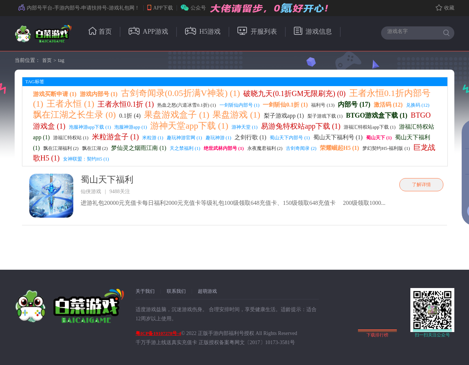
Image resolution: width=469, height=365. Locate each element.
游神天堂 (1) (244, 127)
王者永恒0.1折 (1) (125, 104)
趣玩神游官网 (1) (184, 137)
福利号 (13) (323, 105)
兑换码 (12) (417, 105)
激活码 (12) (388, 105)
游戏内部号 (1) (99, 94)
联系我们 (176, 291)
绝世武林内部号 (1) (224, 148)
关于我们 (145, 291)
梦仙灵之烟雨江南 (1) (138, 148)
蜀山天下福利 (107, 179)
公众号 (193, 8)
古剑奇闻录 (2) (301, 148)
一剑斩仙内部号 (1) (239, 105)
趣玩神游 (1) (218, 137)
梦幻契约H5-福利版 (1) (386, 148)
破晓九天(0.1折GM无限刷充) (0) (294, 93)
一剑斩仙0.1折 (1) (285, 105)
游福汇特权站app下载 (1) (369, 127)
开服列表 (257, 31)
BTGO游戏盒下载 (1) (376, 115)
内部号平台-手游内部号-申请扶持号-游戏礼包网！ (79, 8)
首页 (100, 31)
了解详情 (421, 184)
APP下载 (160, 8)
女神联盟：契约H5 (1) (86, 159)
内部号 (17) (354, 104)
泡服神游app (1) (130, 127)
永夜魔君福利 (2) (264, 148)
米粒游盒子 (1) (115, 137)
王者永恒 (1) (70, 103)
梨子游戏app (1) (284, 116)
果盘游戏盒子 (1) (176, 114)
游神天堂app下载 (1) (189, 125)
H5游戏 (203, 31)
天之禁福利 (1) (185, 148)
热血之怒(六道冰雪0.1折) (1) (186, 105)
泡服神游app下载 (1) (90, 127)
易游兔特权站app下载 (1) (300, 126)
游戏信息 (313, 31)
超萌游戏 (207, 291)
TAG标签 (34, 81)
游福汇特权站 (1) (70, 137)
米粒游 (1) (152, 137)
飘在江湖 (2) (95, 148)
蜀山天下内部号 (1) (290, 137)
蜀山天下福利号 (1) (338, 137)
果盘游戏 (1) (236, 114)
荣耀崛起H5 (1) (339, 148)
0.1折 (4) (130, 116)
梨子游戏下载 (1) (325, 116)
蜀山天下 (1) (379, 137)
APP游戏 (148, 31)
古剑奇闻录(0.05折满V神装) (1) (180, 93)
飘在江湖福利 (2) (60, 148)
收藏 (445, 8)
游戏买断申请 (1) (55, 94)
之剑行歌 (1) (250, 137)
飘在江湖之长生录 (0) (74, 114)
